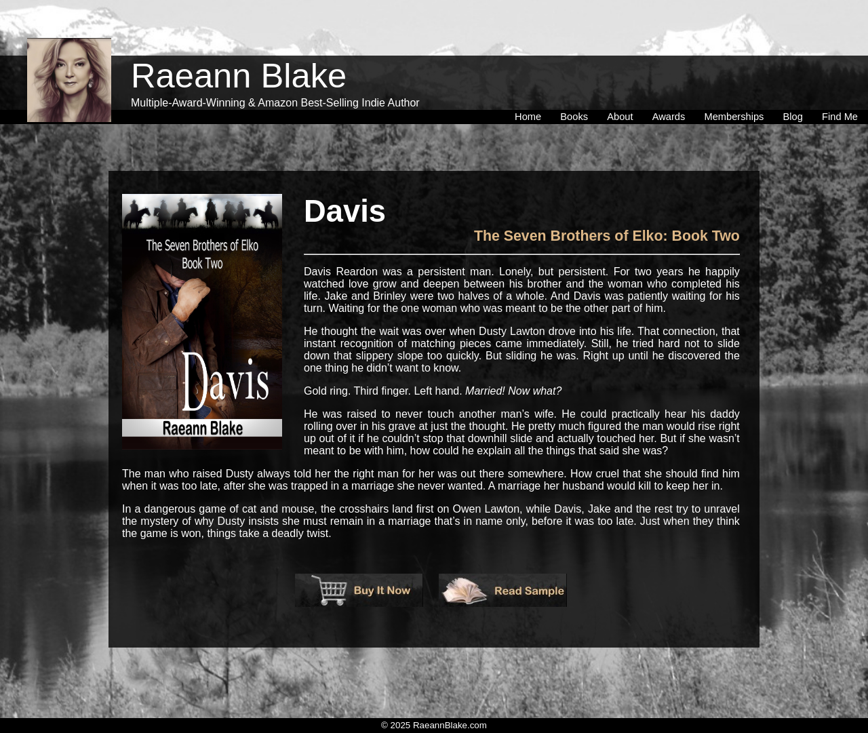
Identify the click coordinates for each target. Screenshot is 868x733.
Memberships (736, 87)
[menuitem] (530, 87)
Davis (345, 211)
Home (530, 87)
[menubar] (686, 87)
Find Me (840, 87)
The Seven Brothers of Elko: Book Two (607, 236)
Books (576, 87)
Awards (672, 87)
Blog (795, 87)
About (622, 87)
